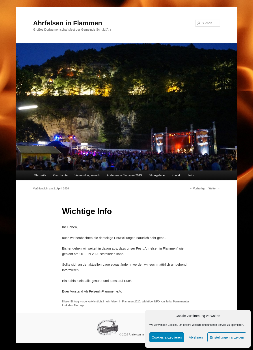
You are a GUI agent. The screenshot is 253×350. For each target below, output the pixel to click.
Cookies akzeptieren (167, 337)
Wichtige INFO (151, 301)
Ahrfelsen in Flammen (67, 23)
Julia (168, 301)
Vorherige (197, 188)
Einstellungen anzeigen (227, 337)
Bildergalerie (157, 175)
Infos (191, 175)
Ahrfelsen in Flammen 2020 (123, 301)
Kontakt (176, 175)
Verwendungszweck (87, 175)
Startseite (40, 175)
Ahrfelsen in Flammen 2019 (124, 175)
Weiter (214, 188)
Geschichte (60, 175)
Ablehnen (196, 337)
